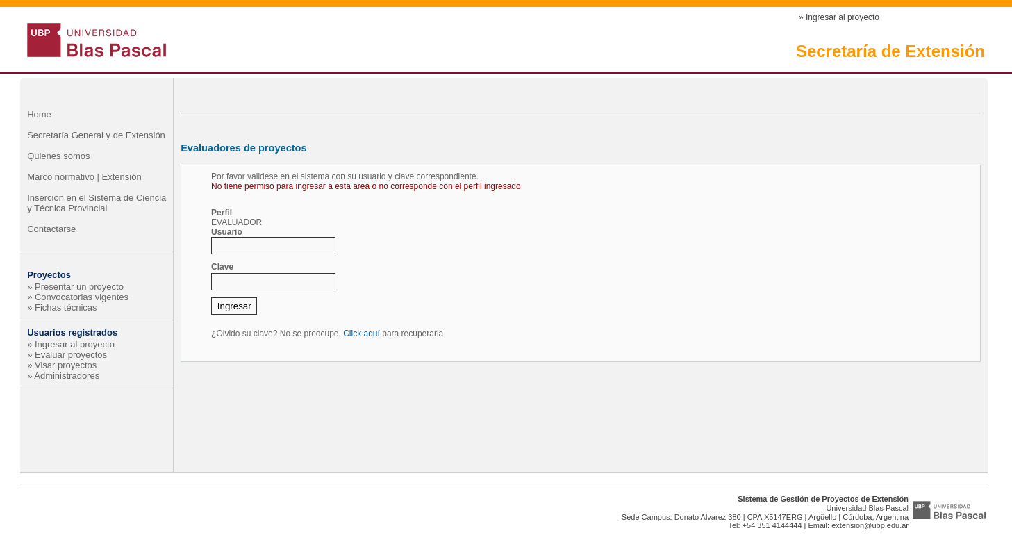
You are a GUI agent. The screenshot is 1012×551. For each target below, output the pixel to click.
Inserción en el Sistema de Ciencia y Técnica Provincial (96, 202)
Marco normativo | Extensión (84, 177)
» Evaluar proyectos (67, 354)
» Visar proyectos (62, 365)
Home (39, 114)
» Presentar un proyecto (75, 286)
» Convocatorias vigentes (77, 297)
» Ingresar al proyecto (839, 17)
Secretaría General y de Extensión (96, 135)
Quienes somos (58, 156)
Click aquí (361, 333)
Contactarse (51, 229)
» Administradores (63, 375)
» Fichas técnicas (62, 307)
